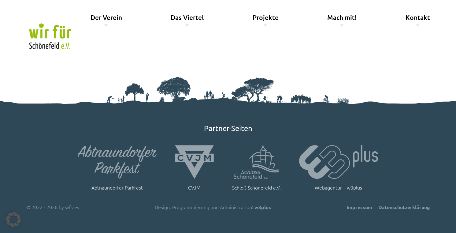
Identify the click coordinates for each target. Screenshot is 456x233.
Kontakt (418, 17)
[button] (13, 219)
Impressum (359, 207)
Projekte (266, 17)
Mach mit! (342, 17)
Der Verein (106, 17)
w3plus (262, 207)
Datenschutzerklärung (404, 207)
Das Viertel (187, 17)
